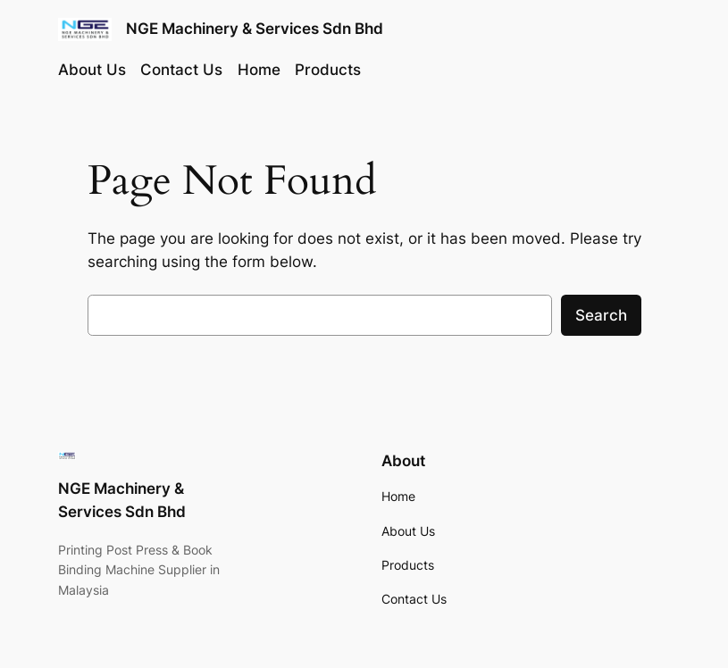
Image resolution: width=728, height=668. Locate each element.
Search (601, 315)
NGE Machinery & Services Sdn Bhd (254, 29)
